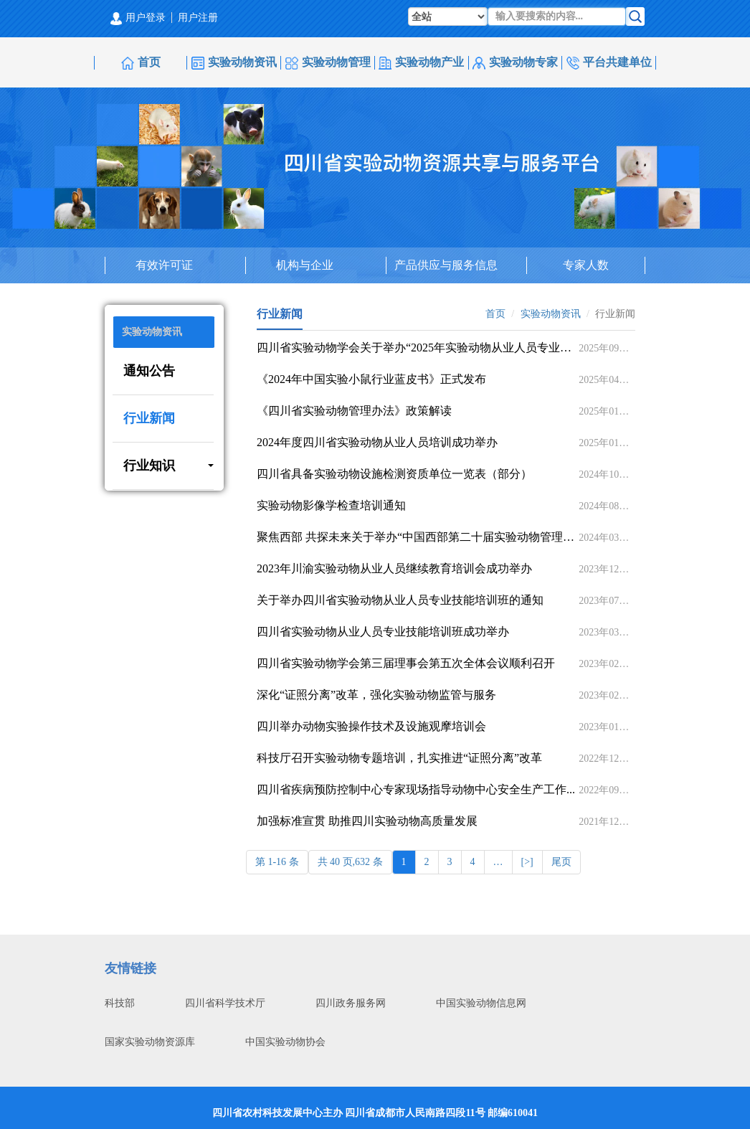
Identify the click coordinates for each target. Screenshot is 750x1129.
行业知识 (168, 465)
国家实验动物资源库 (150, 1041)
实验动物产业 (421, 63)
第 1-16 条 (277, 861)
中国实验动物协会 (285, 1041)
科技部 (120, 1003)
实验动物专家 (515, 63)
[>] (527, 861)
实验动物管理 (328, 63)
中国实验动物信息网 (481, 1003)
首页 (141, 63)
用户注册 (198, 17)
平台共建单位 (609, 63)
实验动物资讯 (234, 63)
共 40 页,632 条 (350, 861)
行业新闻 (149, 418)
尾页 (561, 861)
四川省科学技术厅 (225, 1003)
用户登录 (138, 17)
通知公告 (149, 371)
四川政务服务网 (350, 1003)
